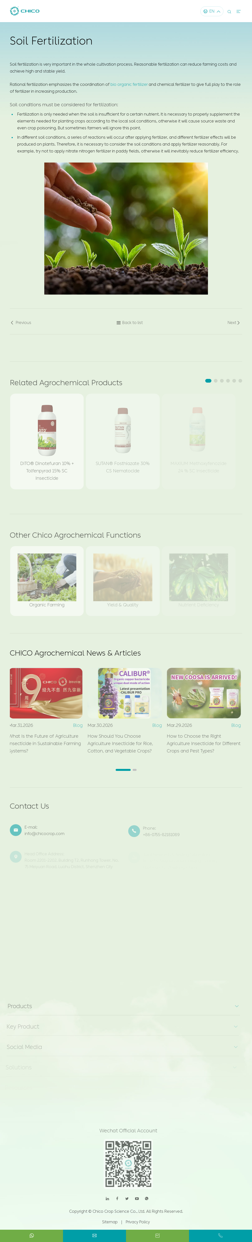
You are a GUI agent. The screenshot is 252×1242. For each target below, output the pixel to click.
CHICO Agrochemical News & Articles (75, 653)
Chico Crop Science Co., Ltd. (119, 1211)
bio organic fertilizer (129, 83)
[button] (208, 381)
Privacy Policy (138, 1222)
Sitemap (110, 1222)
